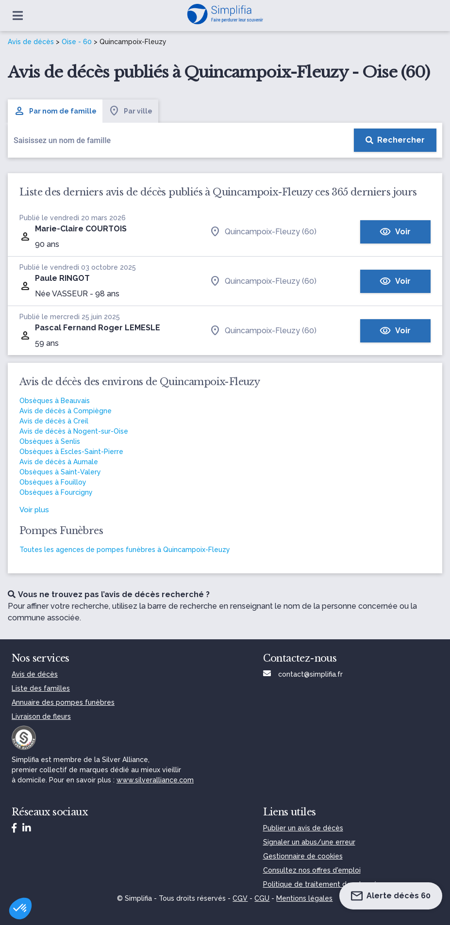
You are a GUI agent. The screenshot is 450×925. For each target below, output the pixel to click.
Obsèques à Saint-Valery (60, 472)
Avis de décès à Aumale (58, 462)
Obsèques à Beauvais (54, 401)
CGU (261, 898)
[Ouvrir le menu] (18, 15)
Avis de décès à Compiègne (65, 411)
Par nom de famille (55, 111)
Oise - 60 (77, 42)
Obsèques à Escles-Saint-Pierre (71, 451)
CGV (240, 898)
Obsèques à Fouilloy (52, 482)
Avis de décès (31, 42)
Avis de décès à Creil (53, 421)
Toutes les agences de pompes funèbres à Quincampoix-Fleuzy (124, 549)
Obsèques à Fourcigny (56, 492)
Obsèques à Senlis (49, 441)
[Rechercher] (395, 140)
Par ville (130, 111)
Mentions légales (304, 898)
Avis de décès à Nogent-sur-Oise (73, 431)
